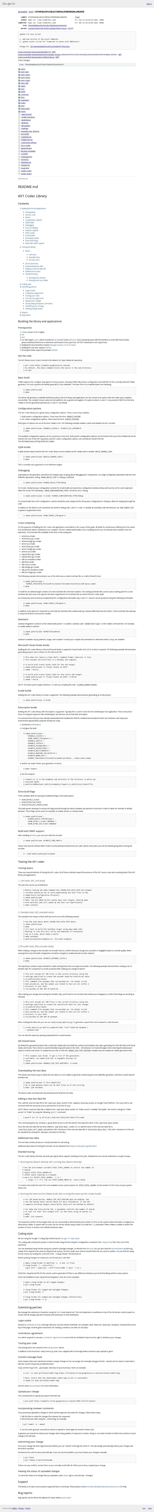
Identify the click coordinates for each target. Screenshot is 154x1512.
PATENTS (25, 159)
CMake (24, 332)
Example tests (34, 257)
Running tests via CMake (38, 280)
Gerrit (59, 1312)
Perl (23, 337)
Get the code (30, 215)
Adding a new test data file (35, 269)
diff (70, 28)
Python (48, 347)
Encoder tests (34, 260)
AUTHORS (25, 134)
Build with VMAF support (34, 243)
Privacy (21, 1508)
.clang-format (26, 114)
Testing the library (29, 247)
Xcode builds (30, 235)
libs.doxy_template (28, 151)
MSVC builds (30, 233)
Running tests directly (37, 278)
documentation (117, 1248)
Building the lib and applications (34, 208)
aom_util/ (24, 83)
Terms (27, 1508)
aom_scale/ (25, 80)
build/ (23, 91)
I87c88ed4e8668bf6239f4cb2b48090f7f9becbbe (50, 47)
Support (25, 312)
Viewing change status (34, 308)
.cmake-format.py (28, 117)
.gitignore (24, 123)
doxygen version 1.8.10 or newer (63, 345)
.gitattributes (26, 120)
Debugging (29, 225)
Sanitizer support (31, 230)
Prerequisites (30, 212)
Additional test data (32, 271)
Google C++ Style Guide (70, 1238)
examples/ (25, 100)
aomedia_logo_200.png (30, 131)
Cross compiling (31, 228)
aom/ (23, 69)
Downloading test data (34, 266)
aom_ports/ (25, 77)
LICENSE (24, 154)
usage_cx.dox (26, 171)
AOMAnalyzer (35, 724)
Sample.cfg (25, 165)
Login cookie (30, 290)
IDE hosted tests (31, 263)
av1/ (22, 89)
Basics (27, 217)
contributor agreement (53, 1337)
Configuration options (33, 220)
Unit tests (32, 254)
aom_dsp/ (25, 72)
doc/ (23, 97)
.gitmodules (25, 125)
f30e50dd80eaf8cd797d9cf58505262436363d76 (47, 25)
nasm (74, 340)
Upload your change (33, 301)
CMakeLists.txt (26, 140)
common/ (25, 94)
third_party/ (25, 108)
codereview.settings (28, 142)
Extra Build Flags (31, 240)
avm (31, 11)
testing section (53, 1347)
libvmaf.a (33, 835)
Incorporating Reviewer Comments (38, 303)
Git (23, 334)
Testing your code (32, 296)
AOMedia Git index (34, 1325)
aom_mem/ (25, 75)
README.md (26, 162)
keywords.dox (26, 148)
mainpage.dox (26, 157)
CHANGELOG (26, 137)
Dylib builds (29, 222)
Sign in (149, 4)
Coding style (26, 284)
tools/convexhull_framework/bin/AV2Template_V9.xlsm (39, 54)
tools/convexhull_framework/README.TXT (34, 52)
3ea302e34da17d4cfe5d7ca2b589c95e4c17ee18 (47, 28)
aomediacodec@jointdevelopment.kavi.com (103, 1486)
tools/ (23, 111)
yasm (37, 340)
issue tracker (66, 1497)
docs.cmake (25, 145)
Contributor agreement (34, 293)
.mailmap (24, 128)
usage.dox (25, 168)
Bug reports (26, 315)
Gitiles (14, 1508)
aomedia (22, 11)
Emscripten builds (32, 238)
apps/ (23, 86)
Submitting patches (29, 287)
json (150, 1508)
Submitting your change (34, 306)
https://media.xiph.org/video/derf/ (84, 1146)
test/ (23, 106)
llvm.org (90, 1248)
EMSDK (55, 350)
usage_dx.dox (26, 174)
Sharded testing (31, 274)
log (77, 17)
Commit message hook (34, 298)
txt (143, 1508)
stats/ (23, 103)
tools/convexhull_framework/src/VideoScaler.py (36, 57)
